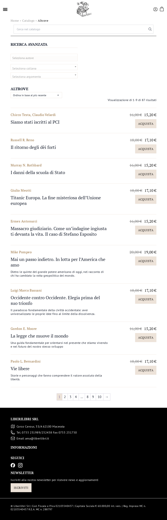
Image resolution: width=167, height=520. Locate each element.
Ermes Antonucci (24, 221)
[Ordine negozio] (36, 95)
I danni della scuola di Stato (38, 172)
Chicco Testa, (21, 114)
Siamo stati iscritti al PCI (35, 122)
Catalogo (28, 20)
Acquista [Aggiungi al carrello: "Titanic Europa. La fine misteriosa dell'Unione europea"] (145, 199)
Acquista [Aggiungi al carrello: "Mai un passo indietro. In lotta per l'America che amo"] (145, 261)
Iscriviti (21, 488)
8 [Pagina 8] (88, 397)
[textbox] (45, 58)
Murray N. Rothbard (26, 165)
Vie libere (20, 369)
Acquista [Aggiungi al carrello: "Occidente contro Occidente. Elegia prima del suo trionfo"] (145, 299)
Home (15, 20)
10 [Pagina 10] (100, 397)
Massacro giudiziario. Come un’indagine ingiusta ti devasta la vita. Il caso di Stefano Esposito (59, 231)
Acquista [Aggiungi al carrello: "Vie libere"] (145, 370)
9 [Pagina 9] (93, 397)
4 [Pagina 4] (76, 397)
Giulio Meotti (21, 190)
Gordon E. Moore (24, 328)
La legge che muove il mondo (39, 336)
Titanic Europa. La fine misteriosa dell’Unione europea (56, 200)
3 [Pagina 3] (70, 397)
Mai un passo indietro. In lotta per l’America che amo (58, 262)
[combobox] (44, 57)
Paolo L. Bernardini (26, 361)
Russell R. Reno (22, 140)
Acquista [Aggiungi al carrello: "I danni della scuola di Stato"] (145, 174)
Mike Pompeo (21, 252)
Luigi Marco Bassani (26, 290)
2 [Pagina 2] (65, 397)
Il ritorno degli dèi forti (33, 147)
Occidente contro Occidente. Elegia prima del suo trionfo (55, 300)
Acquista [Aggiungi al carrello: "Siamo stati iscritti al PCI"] (145, 124)
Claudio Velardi (44, 114)
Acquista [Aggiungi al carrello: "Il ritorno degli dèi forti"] (145, 149)
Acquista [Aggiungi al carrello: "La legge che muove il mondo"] (145, 337)
